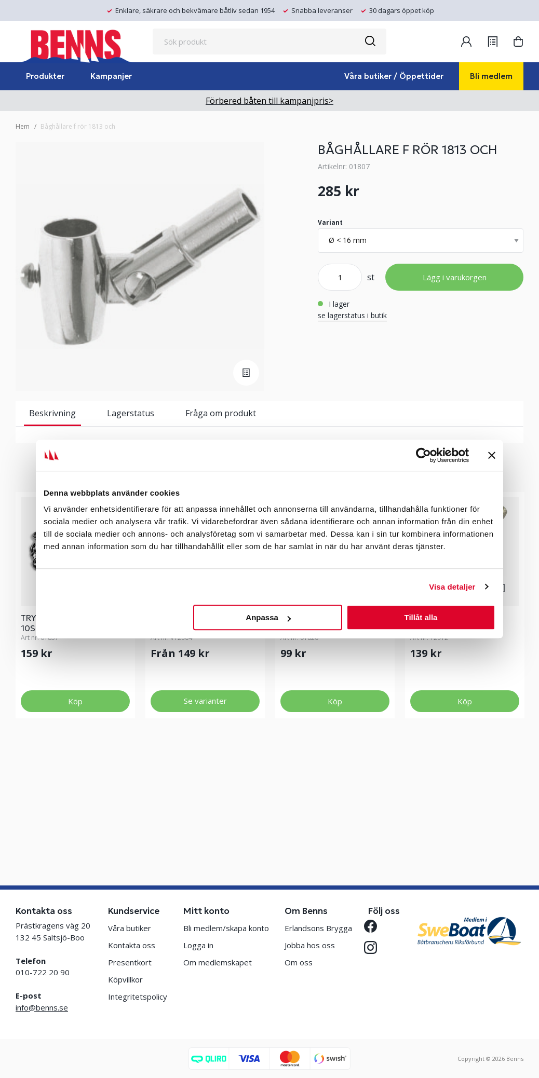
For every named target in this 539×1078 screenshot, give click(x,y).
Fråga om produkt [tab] (220, 413)
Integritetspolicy (137, 996)
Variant (330, 222)
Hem (23, 126)
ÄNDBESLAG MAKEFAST (198, 727)
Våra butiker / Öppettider (393, 76)
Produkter (45, 76)
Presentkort (130, 962)
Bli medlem (491, 76)
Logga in (198, 945)
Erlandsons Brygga (318, 928)
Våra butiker (129, 928)
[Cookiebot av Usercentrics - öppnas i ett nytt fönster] (423, 455)
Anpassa (268, 617)
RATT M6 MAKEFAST (450, 727)
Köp (75, 811)
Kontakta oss (131, 945)
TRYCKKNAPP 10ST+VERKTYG (51, 732)
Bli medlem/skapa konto (226, 928)
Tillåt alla (420, 617)
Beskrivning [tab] (52, 413)
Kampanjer (111, 76)
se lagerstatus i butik (352, 315)
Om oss (299, 962)
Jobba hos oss (310, 945)
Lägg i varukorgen (455, 277)
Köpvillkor (125, 979)
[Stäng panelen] (491, 455)
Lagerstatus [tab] (130, 413)
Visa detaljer (452, 586)
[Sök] (369, 41)
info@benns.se (42, 1007)
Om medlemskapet (217, 962)
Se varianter (205, 811)
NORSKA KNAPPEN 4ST (326, 727)
